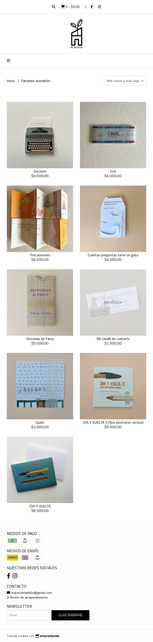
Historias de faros (40, 338)
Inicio (11, 80)
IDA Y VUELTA (40, 506)
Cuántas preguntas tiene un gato (113, 255)
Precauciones (40, 255)
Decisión (40, 171)
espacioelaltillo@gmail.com (29, 592)
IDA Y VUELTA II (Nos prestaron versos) (113, 422)
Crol (113, 171)
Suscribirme (70, 615)
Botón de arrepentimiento (27, 597)
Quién (40, 422)
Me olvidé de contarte (113, 338)
